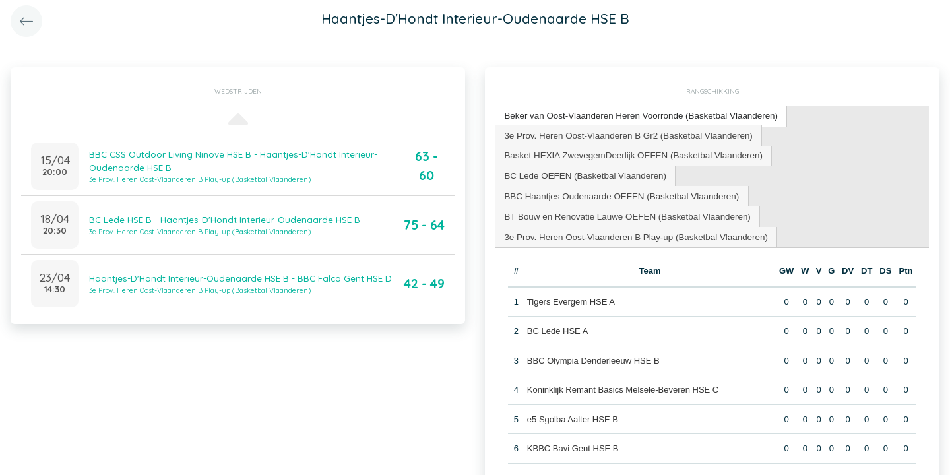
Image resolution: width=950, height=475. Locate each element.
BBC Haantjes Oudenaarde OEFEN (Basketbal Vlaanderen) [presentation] (792, 173)
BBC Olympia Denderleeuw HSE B (592, 336)
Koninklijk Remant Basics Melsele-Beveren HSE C (622, 365)
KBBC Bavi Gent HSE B (572, 424)
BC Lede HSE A (557, 306)
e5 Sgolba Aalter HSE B (572, 395)
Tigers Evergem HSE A (570, 277)
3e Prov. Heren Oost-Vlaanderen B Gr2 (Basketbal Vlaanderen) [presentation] (624, 134)
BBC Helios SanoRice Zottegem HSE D (601, 454)
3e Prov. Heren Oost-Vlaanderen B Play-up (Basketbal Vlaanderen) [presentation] (632, 213)
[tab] (637, 116)
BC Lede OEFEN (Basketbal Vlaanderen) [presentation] (582, 173)
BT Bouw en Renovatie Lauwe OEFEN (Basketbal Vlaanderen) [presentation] (624, 193)
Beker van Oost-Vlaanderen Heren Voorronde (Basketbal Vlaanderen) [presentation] (637, 115)
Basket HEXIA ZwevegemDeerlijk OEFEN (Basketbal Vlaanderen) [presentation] (629, 153)
